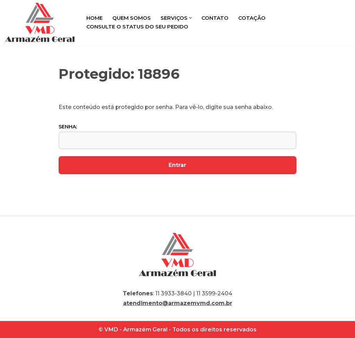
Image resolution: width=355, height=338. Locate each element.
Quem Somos (131, 18)
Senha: (178, 136)
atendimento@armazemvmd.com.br (177, 303)
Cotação (252, 18)
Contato (214, 18)
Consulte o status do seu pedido (137, 26)
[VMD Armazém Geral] (40, 22)
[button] (190, 18)
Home (94, 18)
